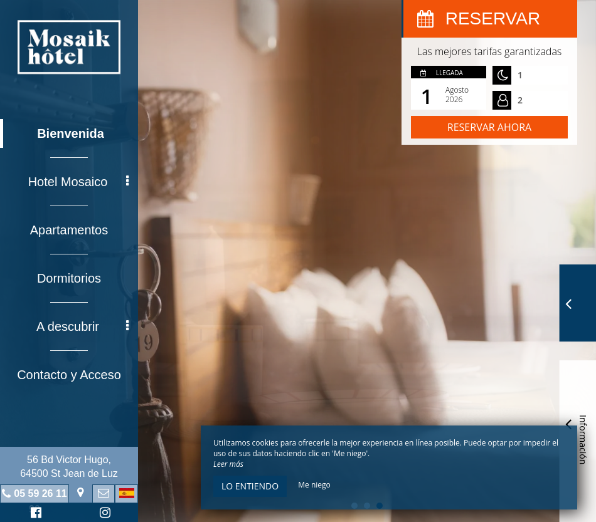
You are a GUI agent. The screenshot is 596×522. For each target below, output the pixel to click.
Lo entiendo (250, 486)
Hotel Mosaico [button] (78, 182)
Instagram (103, 514)
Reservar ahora (489, 127)
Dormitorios (69, 278)
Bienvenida (70, 133)
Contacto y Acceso (69, 375)
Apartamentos (69, 230)
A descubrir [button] (82, 326)
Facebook (34, 514)
